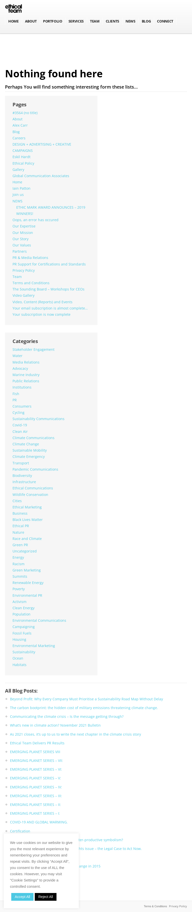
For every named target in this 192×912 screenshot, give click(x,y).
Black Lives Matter (27, 519)
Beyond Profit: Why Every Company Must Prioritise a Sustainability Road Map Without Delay (86, 699)
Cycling (18, 412)
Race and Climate (27, 538)
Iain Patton (21, 188)
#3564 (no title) (25, 112)
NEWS (131, 21)
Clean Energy (23, 607)
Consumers (22, 406)
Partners (19, 251)
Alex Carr (20, 125)
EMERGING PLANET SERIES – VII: (36, 760)
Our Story (20, 238)
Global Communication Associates (40, 175)
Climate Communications (33, 437)
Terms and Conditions (31, 282)
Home (13, 21)
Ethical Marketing (27, 507)
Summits (19, 576)
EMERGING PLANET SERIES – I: (35, 813)
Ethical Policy (23, 163)
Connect (165, 21)
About (31, 21)
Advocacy (20, 368)
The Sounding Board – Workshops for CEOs (48, 289)
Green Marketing (26, 570)
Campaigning (23, 626)
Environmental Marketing (33, 645)
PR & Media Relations (30, 257)
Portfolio (52, 21)
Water (17, 355)
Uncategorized (24, 551)
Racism (18, 563)
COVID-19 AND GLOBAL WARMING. (39, 822)
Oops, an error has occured (35, 219)
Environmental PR (27, 595)
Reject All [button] (45, 897)
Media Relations (26, 362)
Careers (19, 138)
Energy (18, 557)
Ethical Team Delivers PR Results (37, 743)
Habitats (19, 664)
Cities (17, 500)
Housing (19, 639)
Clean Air (20, 431)
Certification (20, 831)
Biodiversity (22, 475)
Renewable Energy (28, 582)
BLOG (146, 21)
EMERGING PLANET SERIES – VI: (36, 769)
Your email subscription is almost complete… (50, 308)
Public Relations (25, 381)
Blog (16, 131)
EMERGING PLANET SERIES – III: (36, 795)
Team (95, 21)
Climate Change (25, 444)
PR (14, 400)
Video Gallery (23, 295)
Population (21, 614)
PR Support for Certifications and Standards (49, 264)
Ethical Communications (32, 488)
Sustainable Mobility (29, 450)
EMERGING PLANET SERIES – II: (35, 804)
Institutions (22, 387)
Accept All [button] (22, 897)
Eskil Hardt (21, 156)
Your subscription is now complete (41, 314)
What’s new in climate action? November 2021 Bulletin (55, 725)
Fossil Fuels (22, 633)
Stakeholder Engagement (33, 349)
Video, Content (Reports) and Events (42, 301)
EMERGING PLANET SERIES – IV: (36, 787)
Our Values (21, 245)
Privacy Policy (23, 270)
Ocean (17, 658)
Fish (15, 393)
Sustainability (23, 652)
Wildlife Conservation (30, 494)
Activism (19, 601)
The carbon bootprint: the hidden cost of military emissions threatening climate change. (84, 707)
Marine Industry (26, 374)
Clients (113, 21)
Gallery (18, 169)
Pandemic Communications (35, 469)
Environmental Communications (39, 620)
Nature (18, 532)
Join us (18, 194)
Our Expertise (24, 226)
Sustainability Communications (38, 418)
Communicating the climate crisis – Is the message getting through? (67, 716)
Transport (20, 463)
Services (76, 21)
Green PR (20, 544)
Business (20, 513)
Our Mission (22, 232)
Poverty (18, 588)
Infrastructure (24, 481)
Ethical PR (20, 525)
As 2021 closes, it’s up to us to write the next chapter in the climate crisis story (75, 734)
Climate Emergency (28, 456)
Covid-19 (19, 425)
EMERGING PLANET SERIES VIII (35, 751)
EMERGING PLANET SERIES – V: (35, 778)
